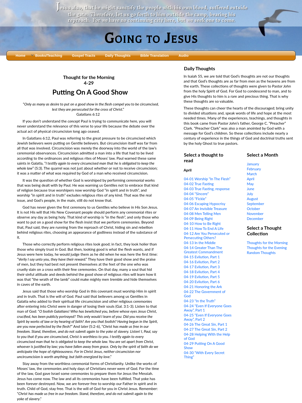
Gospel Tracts (83, 55)
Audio (184, 55)
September (255, 204)
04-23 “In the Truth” (200, 301)
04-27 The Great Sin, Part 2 (205, 329)
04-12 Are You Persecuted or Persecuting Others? (207, 235)
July (250, 194)
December (255, 218)
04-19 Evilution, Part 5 (202, 277)
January (253, 164)
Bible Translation (154, 55)
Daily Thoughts (117, 55)
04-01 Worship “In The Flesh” (207, 179)
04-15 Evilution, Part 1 (202, 257)
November (255, 213)
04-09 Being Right (198, 218)
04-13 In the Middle (200, 243)
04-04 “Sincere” (196, 194)
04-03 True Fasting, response (207, 189)
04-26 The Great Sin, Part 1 (205, 324)
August (252, 199)
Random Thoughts (261, 252)
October (253, 208)
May (250, 184)
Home (20, 55)
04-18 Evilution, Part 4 (202, 272)
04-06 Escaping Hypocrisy (205, 204)
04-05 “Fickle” (195, 199)
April (250, 179)
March (252, 174)
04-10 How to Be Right (202, 223)
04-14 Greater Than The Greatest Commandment (203, 249)
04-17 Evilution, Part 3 (202, 267)
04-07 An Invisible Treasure (205, 208)
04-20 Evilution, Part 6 (202, 282)
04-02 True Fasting (199, 184)
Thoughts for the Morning (267, 243)
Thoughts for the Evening (267, 247)
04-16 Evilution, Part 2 (202, 262)
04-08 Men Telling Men (202, 213)
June (250, 189)
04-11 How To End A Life (204, 228)
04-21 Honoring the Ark (203, 287)
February (254, 169)
